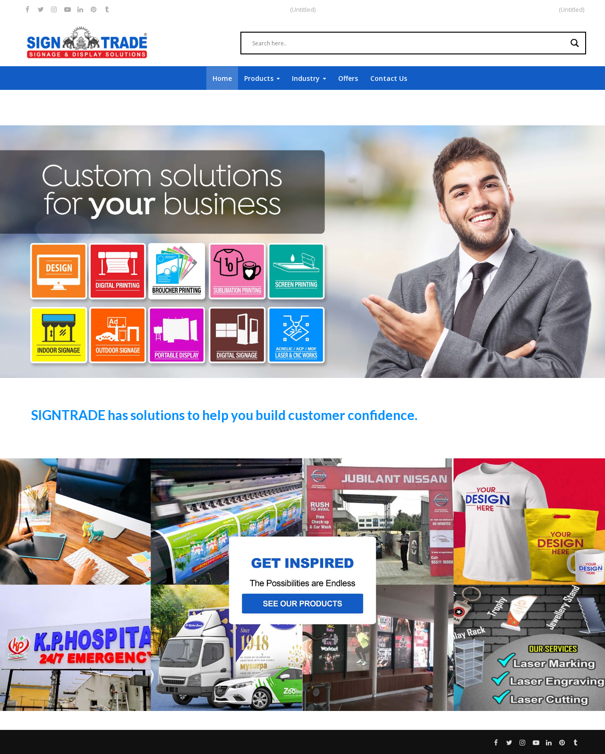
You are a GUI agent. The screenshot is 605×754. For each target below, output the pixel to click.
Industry (306, 78)
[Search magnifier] (574, 43)
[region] (302, 251)
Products (258, 78)
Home (222, 78)
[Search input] (409, 43)
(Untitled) (571, 9)
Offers (348, 78)
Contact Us (388, 78)
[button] (302, 584)
